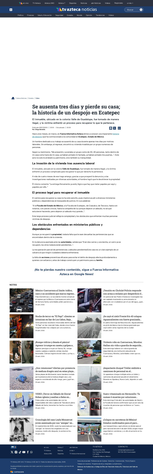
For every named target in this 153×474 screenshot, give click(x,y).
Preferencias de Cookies (99, 461)
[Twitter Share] (114, 128)
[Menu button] (19, 9)
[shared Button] (119, 128)
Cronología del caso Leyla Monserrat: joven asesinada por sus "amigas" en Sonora (54, 421)
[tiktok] (19, 453)
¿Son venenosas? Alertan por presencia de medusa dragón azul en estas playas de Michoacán (55, 370)
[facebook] (27, 453)
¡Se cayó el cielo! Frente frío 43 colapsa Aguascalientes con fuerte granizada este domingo (122, 318)
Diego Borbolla (40, 129)
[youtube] (23, 453)
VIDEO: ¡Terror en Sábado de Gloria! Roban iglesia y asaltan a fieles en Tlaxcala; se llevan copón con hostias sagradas (54, 395)
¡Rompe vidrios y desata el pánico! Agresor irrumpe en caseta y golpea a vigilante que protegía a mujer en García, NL (54, 344)
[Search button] (141, 9)
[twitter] (12, 453)
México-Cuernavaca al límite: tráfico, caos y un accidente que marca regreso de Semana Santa (54, 292)
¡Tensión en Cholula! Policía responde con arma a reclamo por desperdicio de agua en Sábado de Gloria (122, 292)
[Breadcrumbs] (13, 98)
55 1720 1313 (122, 452)
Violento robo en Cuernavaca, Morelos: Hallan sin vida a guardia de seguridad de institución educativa (122, 344)
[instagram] (15, 453)
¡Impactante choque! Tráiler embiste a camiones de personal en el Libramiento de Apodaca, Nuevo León (122, 370)
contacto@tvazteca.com (126, 450)
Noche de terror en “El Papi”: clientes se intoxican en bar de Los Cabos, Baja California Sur (55, 318)
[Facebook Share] (110, 128)
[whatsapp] (31, 453)
